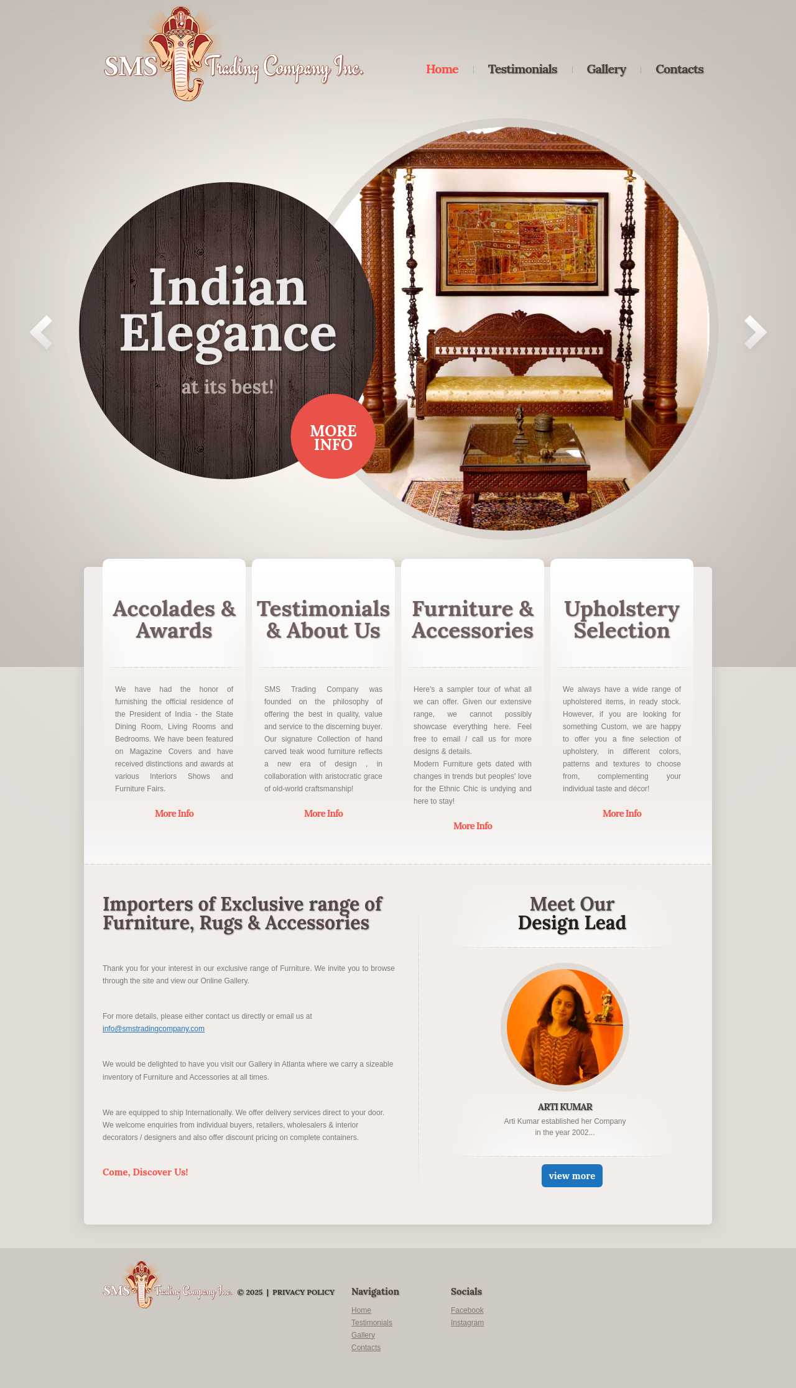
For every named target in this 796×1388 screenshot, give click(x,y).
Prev (40, 335)
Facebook (467, 1310)
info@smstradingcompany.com (154, 1028)
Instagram (467, 1322)
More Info (333, 437)
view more (572, 1176)
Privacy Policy (303, 1292)
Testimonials (522, 69)
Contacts (679, 69)
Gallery (606, 69)
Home (442, 69)
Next (755, 335)
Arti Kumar (565, 1107)
